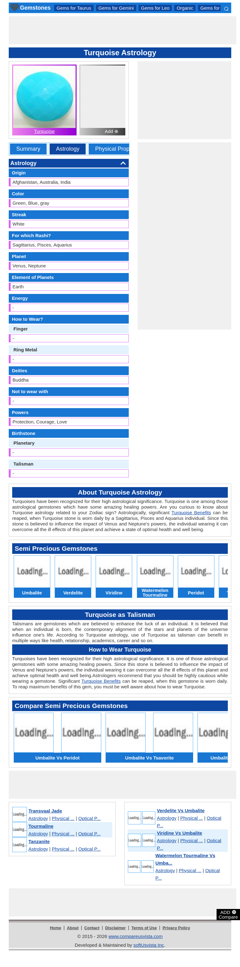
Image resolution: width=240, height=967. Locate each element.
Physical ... (63, 818)
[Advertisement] (122, 30)
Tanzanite (39, 841)
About (73, 927)
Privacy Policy (176, 927)
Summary (28, 149)
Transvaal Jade (45, 810)
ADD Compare (228, 914)
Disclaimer (115, 927)
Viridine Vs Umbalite (179, 833)
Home (55, 927)
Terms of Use (144, 927)
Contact (91, 927)
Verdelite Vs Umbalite (181, 810)
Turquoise (44, 131)
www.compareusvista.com (135, 936)
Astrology (67, 149)
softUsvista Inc (148, 945)
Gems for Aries (215, 8)
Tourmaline (40, 826)
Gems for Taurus (74, 8)
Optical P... (89, 818)
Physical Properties (119, 149)
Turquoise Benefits (191, 512)
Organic (185, 8)
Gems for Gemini (116, 8)
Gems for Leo (155, 8)
